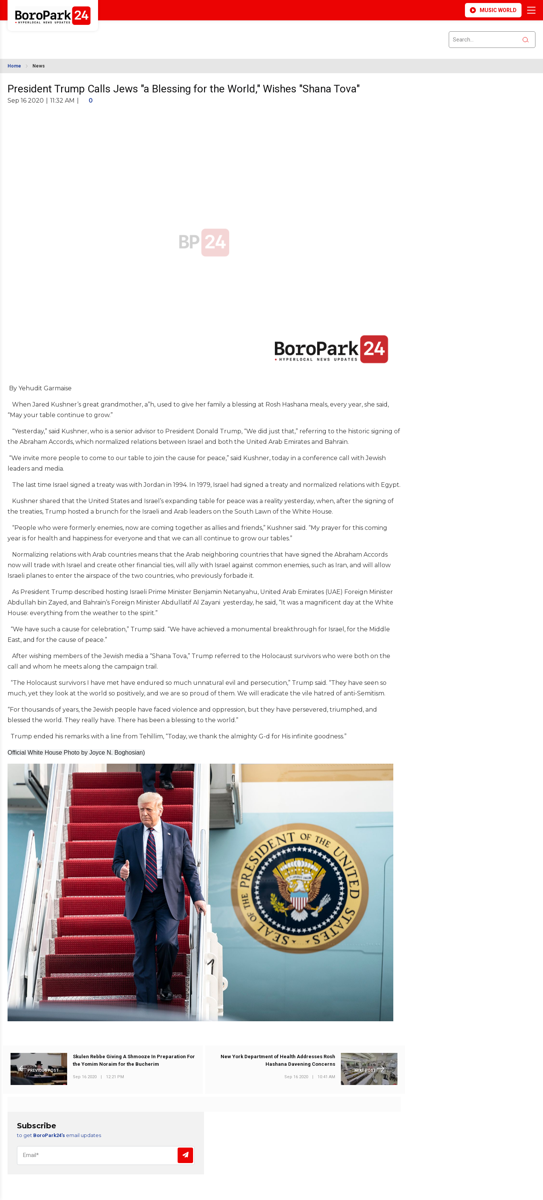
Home (14, 66)
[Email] (106, 1155)
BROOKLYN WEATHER (75, 35)
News (38, 66)
